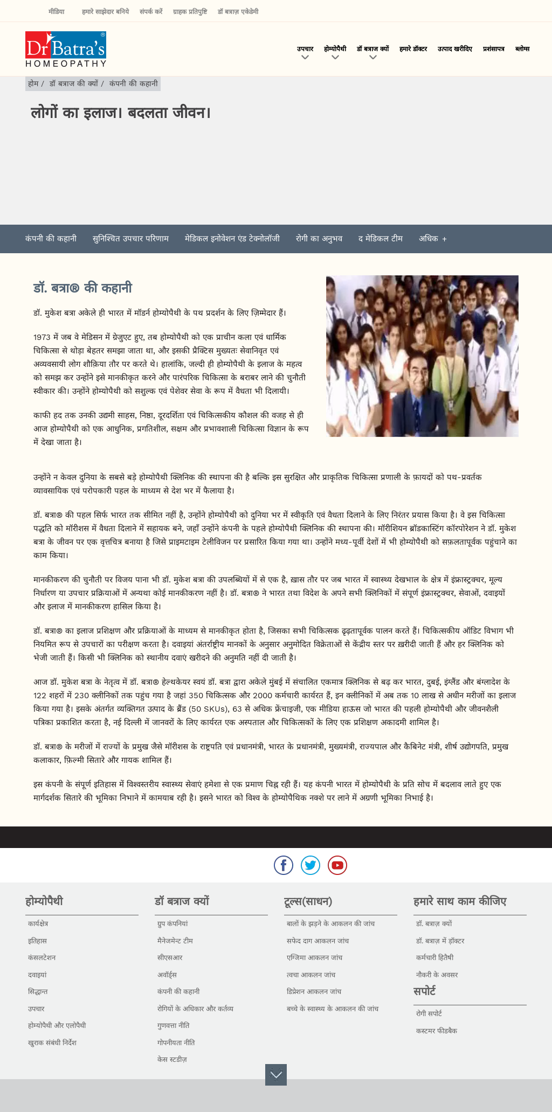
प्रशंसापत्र (494, 49)
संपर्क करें (151, 12)
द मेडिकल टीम (380, 239)
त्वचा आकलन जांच (311, 975)
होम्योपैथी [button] (335, 49)
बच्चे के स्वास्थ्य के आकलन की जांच (332, 1009)
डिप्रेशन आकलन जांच (314, 992)
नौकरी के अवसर (437, 975)
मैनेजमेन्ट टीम (175, 941)
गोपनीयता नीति (176, 1043)
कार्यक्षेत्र (38, 924)
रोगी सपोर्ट (429, 1014)
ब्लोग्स (522, 49)
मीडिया (60, 12)
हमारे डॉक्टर (413, 49)
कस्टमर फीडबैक (436, 1031)
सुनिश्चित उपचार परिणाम (131, 239)
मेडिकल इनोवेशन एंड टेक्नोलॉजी (232, 239)
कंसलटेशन (42, 958)
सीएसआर (169, 958)
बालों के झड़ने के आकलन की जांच (331, 924)
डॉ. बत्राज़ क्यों (434, 924)
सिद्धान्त (37, 992)
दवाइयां (37, 975)
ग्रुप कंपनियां (172, 924)
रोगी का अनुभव (319, 239)
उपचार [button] (305, 49)
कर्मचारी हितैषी (434, 958)
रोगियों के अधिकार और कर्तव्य (195, 1009)
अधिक (428, 239)
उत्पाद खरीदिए (455, 49)
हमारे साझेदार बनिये (105, 12)
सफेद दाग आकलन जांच (318, 941)
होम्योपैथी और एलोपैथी (57, 1025)
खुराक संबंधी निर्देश (52, 1043)
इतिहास (37, 941)
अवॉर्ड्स (167, 975)
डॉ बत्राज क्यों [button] (373, 49)
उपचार (36, 1009)
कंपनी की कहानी (51, 239)
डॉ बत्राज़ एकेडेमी (238, 12)
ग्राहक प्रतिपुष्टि (190, 12)
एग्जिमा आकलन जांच (314, 958)
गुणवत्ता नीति (173, 1025)
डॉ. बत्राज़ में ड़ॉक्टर (440, 941)
